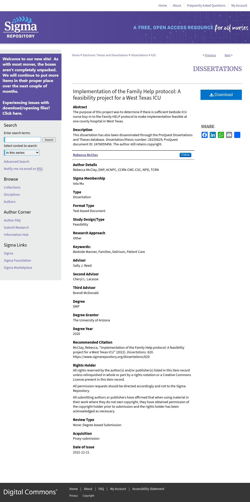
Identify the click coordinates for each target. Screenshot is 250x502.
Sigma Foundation (17, 260)
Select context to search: (21, 146)
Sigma (8, 253)
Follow (185, 154)
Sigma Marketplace (18, 267)
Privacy (73, 496)
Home (76, 55)
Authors (10, 201)
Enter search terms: (17, 133)
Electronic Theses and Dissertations (105, 55)
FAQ (101, 489)
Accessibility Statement (148, 489)
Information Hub (16, 234)
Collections (12, 187)
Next (227, 55)
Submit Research (16, 227)
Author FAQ (12, 220)
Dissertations (139, 55)
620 (153, 55)
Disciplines (12, 194)
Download (221, 94)
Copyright (88, 496)
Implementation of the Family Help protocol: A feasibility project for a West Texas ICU (127, 94)
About (88, 489)
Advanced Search (16, 161)
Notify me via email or (23, 168)
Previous (210, 55)
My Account (118, 489)
